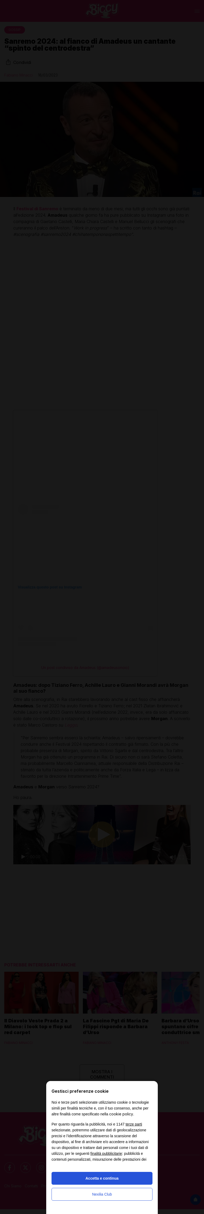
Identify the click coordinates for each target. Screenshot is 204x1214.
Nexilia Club (102, 1194)
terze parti (134, 1124)
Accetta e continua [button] (102, 1178)
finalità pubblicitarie (106, 1153)
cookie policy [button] (121, 1114)
